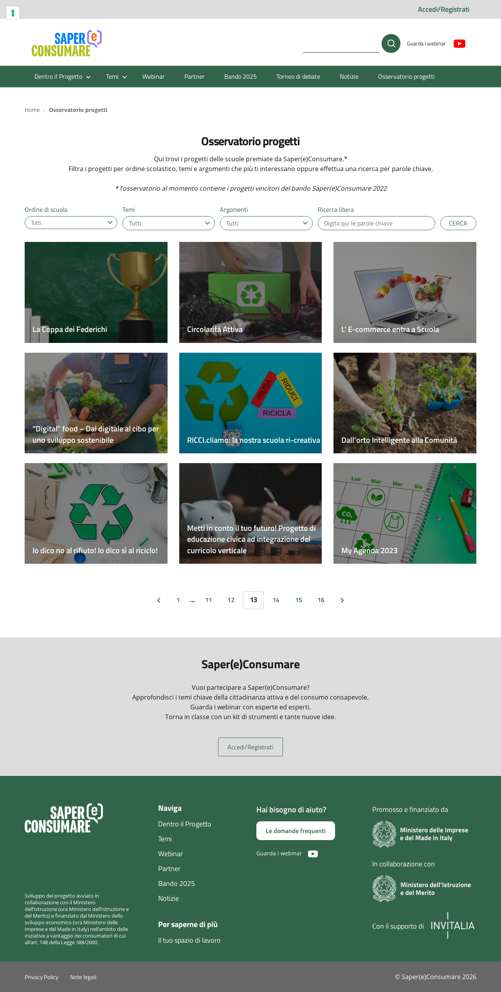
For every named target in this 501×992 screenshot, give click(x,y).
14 (275, 599)
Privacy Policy (41, 976)
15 (298, 599)
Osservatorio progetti (406, 76)
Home (32, 110)
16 (320, 599)
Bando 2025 (240, 76)
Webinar (153, 76)
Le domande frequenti (296, 830)
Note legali (83, 976)
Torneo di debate (298, 76)
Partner (194, 76)
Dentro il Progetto (184, 824)
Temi (165, 838)
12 (230, 599)
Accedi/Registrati (443, 9)
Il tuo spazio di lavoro (189, 940)
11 (208, 599)
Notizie (349, 76)
